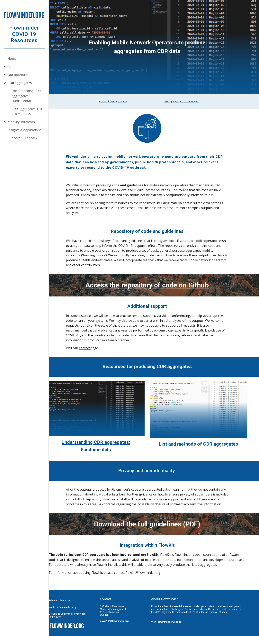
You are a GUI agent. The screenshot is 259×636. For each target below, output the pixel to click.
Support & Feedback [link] (22, 138)
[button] (254, 5)
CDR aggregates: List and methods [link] (27, 111)
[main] (154, 47)
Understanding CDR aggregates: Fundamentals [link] (26, 96)
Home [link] (12, 58)
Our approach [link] (18, 75)
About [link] (12, 67)
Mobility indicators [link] (21, 122)
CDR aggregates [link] (20, 83)
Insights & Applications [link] (24, 130)
